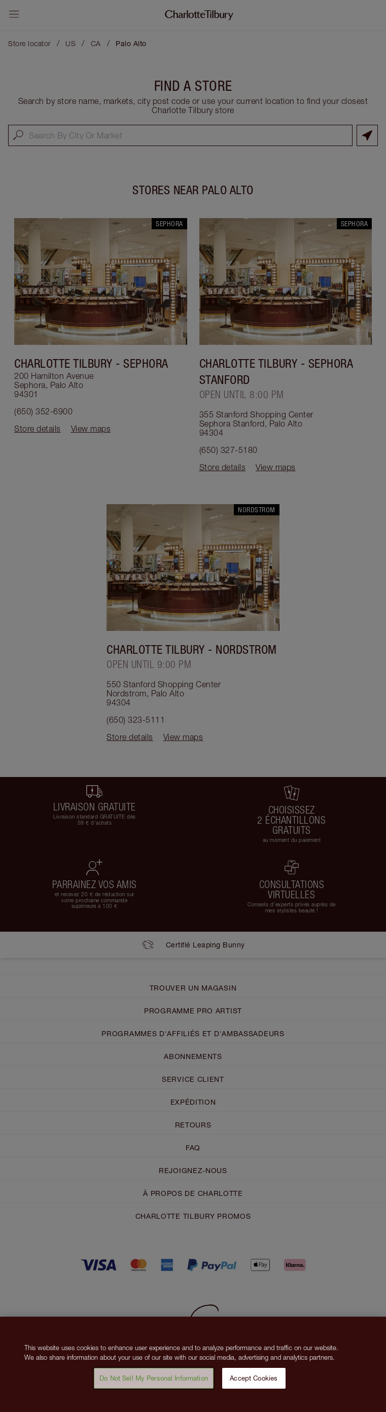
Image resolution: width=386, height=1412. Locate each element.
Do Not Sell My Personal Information (153, 1383)
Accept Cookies (253, 1383)
